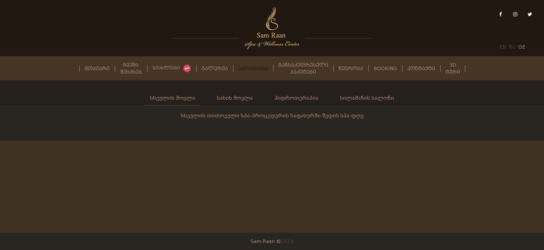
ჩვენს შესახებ (131, 68)
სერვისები (253, 68)
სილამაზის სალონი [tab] (367, 98)
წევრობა (351, 68)
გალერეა (215, 68)
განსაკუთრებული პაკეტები (303, 68)
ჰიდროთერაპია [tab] (296, 98)
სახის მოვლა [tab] (235, 98)
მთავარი (97, 68)
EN (503, 47)
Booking (385, 68)
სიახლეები (166, 68)
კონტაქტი (421, 68)
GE (521, 47)
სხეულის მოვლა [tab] (172, 98)
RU (512, 47)
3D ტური (452, 68)
